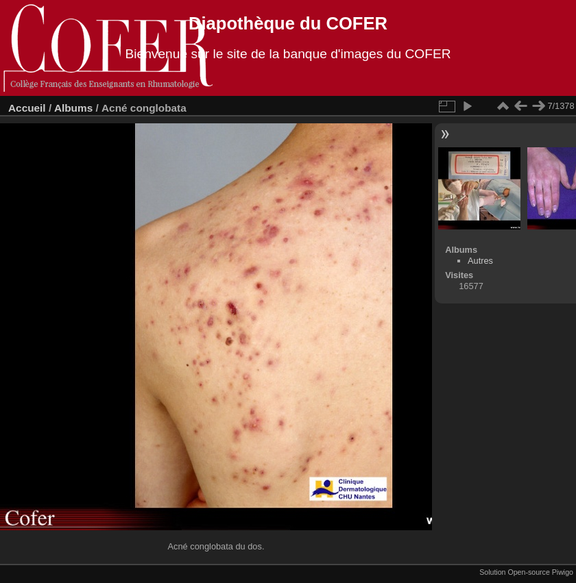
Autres (480, 261)
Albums (73, 108)
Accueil (27, 108)
